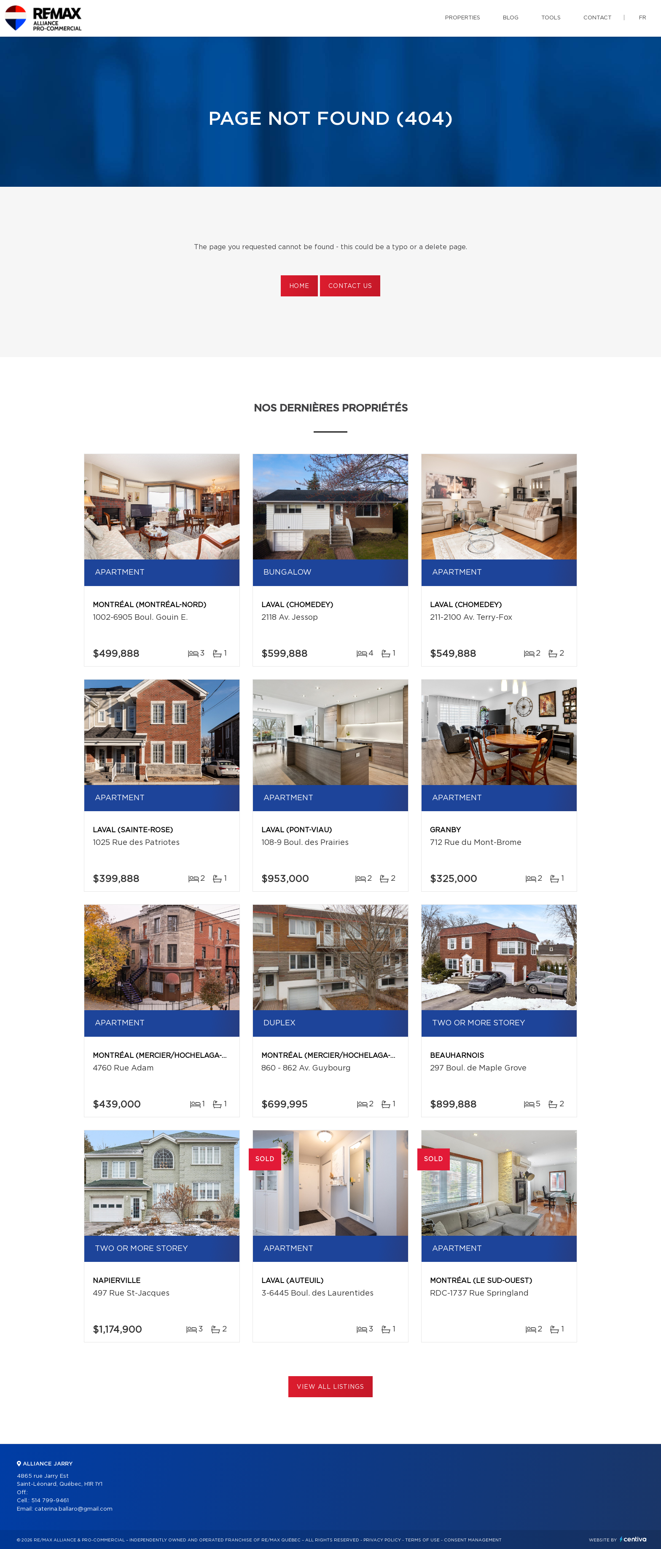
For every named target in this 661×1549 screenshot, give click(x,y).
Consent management (473, 1540)
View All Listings (330, 1387)
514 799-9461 (50, 1500)
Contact (597, 18)
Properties (462, 18)
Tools (551, 18)
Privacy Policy (382, 1540)
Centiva (633, 1539)
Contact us (350, 286)
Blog (511, 18)
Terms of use (422, 1540)
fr (642, 18)
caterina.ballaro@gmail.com (74, 1509)
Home (299, 286)
